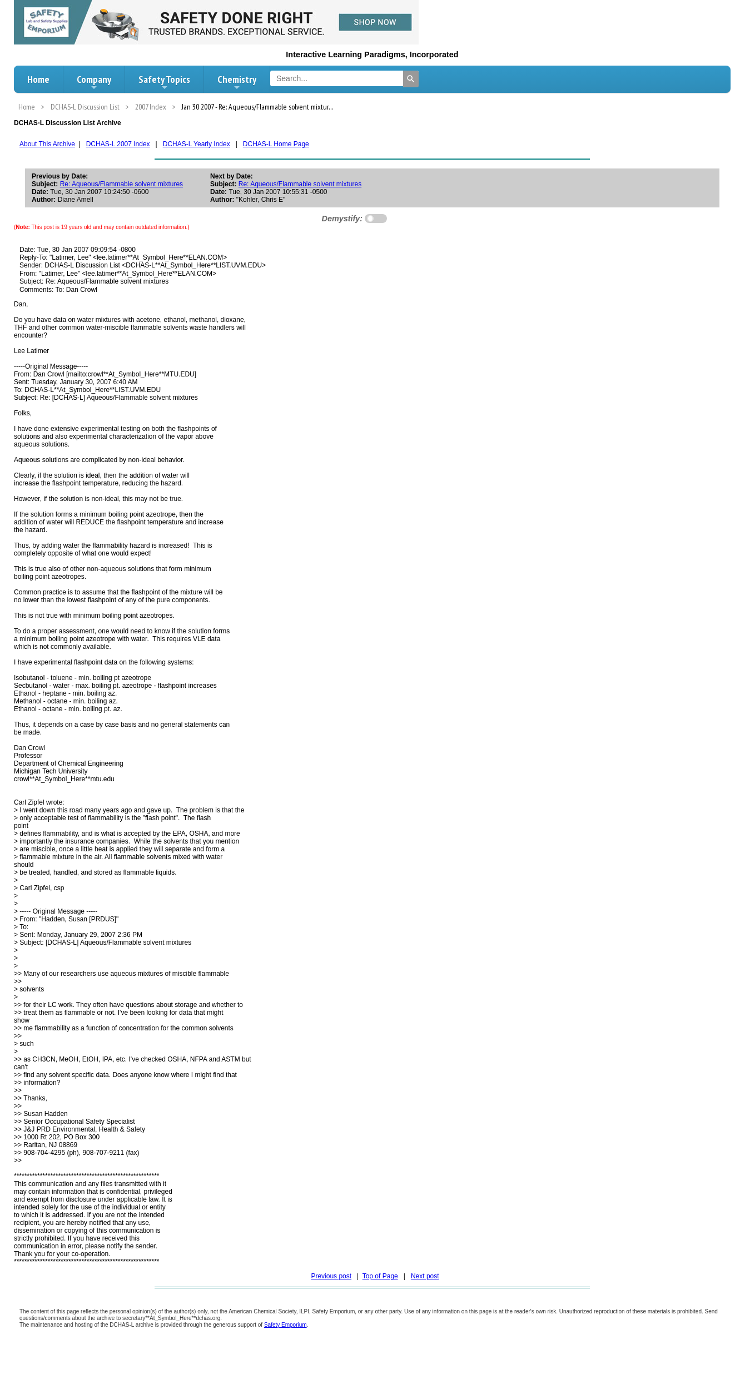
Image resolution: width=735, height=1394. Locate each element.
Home (38, 79)
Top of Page (380, 1276)
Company (94, 82)
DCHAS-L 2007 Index (118, 144)
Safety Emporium (285, 1325)
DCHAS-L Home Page (276, 144)
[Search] (411, 79)
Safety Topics (164, 82)
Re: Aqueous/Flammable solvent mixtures (121, 184)
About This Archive (47, 144)
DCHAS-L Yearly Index (196, 144)
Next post (425, 1276)
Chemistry (236, 82)
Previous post (331, 1276)
